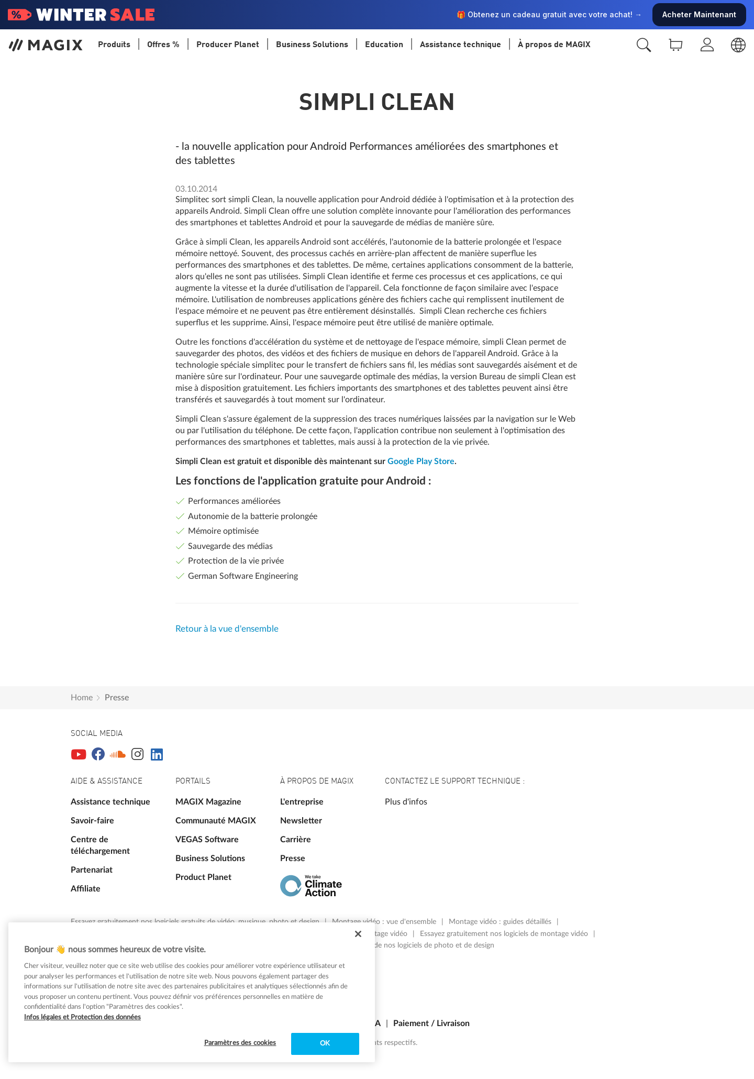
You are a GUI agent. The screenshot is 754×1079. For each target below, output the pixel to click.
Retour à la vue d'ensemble (227, 628)
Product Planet (203, 877)
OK (325, 1043)
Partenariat (92, 870)
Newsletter (301, 821)
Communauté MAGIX (215, 821)
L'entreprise (302, 802)
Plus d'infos (406, 802)
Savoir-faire (92, 821)
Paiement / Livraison (431, 1023)
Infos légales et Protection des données (82, 1017)
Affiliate (86, 889)
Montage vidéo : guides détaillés (501, 922)
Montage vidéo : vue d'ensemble (385, 922)
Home (82, 697)
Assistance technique (110, 802)
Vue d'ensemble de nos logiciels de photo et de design (407, 945)
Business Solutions (210, 858)
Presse (117, 697)
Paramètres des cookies (240, 1043)
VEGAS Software (207, 839)
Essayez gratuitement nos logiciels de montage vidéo (505, 934)
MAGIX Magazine (208, 802)
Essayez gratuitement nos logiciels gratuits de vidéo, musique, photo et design (196, 922)
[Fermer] (358, 933)
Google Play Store (420, 461)
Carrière (295, 839)
